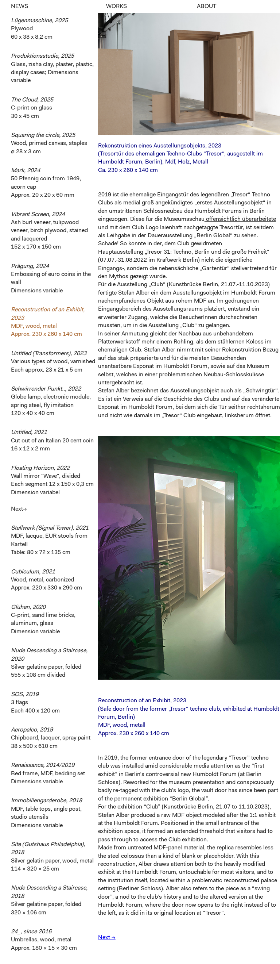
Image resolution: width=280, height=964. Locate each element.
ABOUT (206, 6)
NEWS (19, 6)
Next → (107, 938)
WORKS (116, 6)
